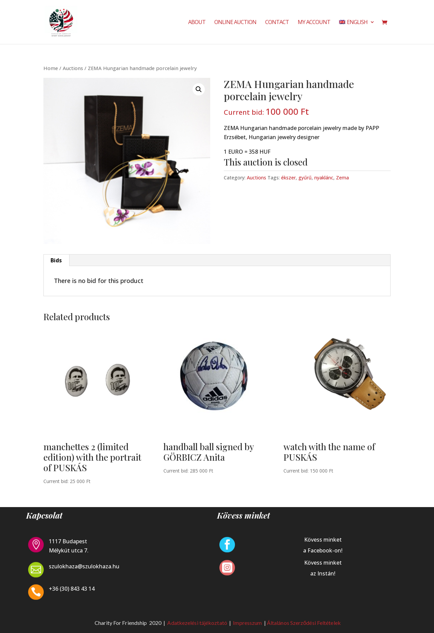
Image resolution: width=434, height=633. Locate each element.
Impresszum (248, 622)
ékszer (288, 177)
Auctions (73, 68)
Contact (277, 23)
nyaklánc (323, 177)
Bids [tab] (56, 260)
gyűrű (305, 177)
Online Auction (235, 23)
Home (50, 68)
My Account (314, 23)
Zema (342, 177)
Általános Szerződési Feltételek (304, 622)
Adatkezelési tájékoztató (197, 622)
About (196, 23)
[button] (199, 89)
